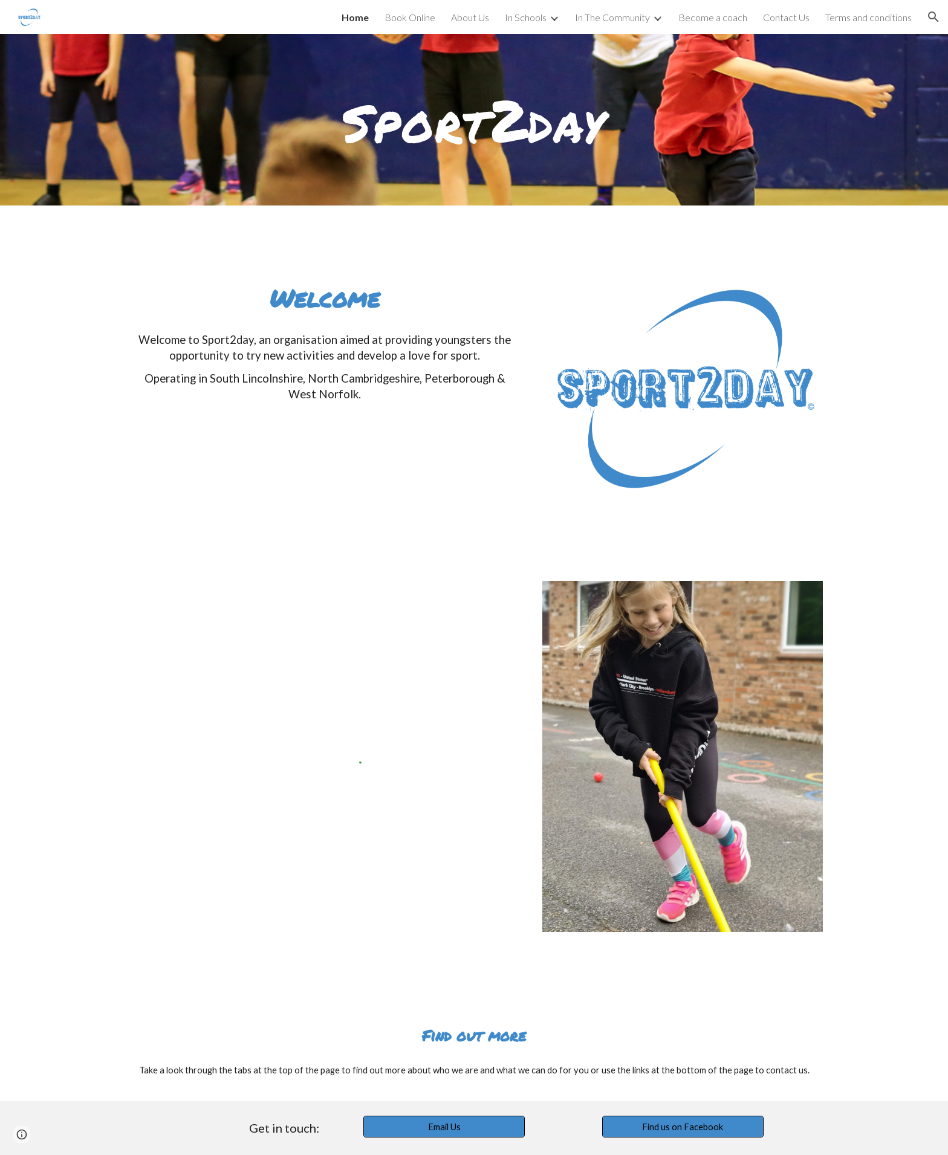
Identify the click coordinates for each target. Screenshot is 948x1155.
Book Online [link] (410, 17)
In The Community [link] (612, 17)
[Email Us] (444, 1126)
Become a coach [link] (712, 17)
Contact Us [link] (786, 17)
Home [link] (355, 17)
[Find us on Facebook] (682, 1126)
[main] (473, 120)
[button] (933, 16)
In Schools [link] (526, 17)
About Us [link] (470, 17)
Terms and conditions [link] (868, 17)
